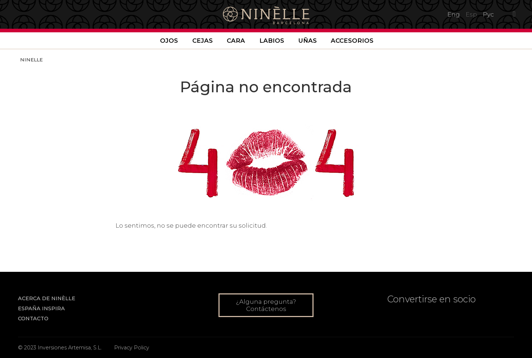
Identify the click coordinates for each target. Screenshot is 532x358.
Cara (236, 40)
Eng (453, 14)
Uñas (307, 40)
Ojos (169, 40)
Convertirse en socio (431, 298)
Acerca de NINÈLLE (46, 298)
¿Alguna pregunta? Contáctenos (266, 305)
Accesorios (352, 40)
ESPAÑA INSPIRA (41, 308)
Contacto (33, 318)
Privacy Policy (131, 347)
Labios (271, 40)
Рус (488, 14)
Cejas (202, 40)
